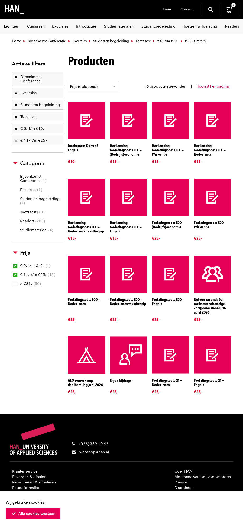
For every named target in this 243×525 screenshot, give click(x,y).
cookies (37, 502)
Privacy (180, 482)
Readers (32, 221)
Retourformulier (26, 487)
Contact (186, 9)
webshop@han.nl (94, 452)
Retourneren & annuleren (34, 482)
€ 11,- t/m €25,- (34, 274)
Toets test (140, 41)
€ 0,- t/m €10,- (165, 41)
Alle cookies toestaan (33, 513)
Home (166, 9)
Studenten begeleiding (108, 41)
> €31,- (27, 283)
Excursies (77, 41)
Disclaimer (183, 487)
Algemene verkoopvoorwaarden (202, 476)
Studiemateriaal (36, 230)
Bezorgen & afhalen (29, 476)
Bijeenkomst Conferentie (44, 41)
